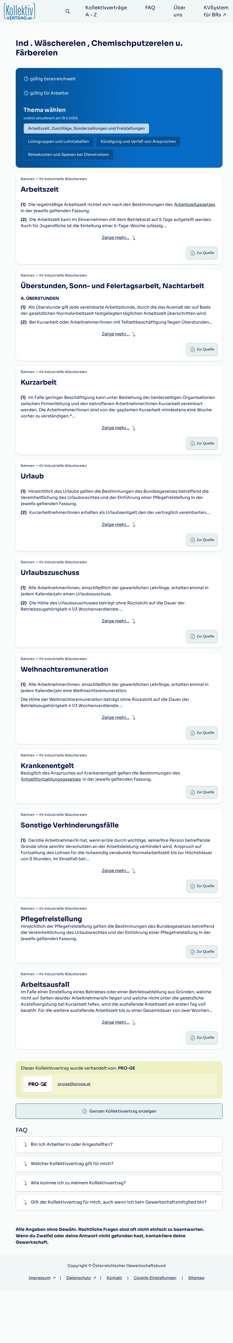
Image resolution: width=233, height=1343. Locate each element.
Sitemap (196, 1329)
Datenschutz (78, 1329)
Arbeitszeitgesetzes (43, 214)
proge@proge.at (74, 1154)
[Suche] (68, 11)
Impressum (39, 1329)
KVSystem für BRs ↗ (217, 11)
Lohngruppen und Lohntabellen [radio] (59, 142)
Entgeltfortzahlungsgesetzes (53, 809)
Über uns (181, 11)
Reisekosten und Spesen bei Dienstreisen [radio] (69, 156)
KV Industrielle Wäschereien (63, 182)
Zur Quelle (204, 259)
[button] (119, 1196)
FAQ (152, 8)
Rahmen (28, 182)
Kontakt (114, 1329)
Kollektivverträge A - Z (107, 11)
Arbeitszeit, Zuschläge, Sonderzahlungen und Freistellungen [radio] (87, 128)
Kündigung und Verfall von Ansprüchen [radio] (141, 142)
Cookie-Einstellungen (155, 1329)
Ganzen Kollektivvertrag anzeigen (123, 1113)
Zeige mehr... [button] (116, 242)
